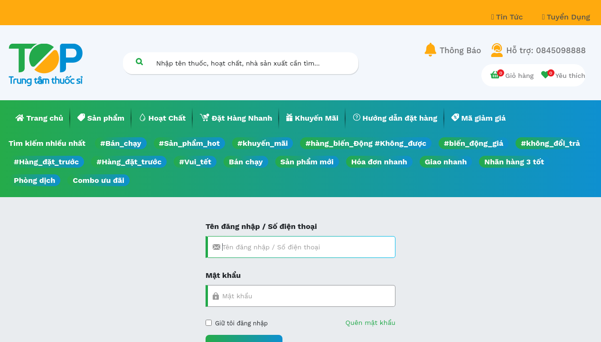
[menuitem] (39, 118)
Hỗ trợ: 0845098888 (546, 50)
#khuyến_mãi (262, 143)
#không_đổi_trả (550, 143)
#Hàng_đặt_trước (46, 161)
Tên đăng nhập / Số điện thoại (261, 226)
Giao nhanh (446, 161)
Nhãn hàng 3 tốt (514, 161)
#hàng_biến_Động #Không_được (365, 143)
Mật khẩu (223, 275)
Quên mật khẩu (370, 322)
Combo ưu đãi (98, 180)
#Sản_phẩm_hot (189, 143)
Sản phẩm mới (307, 161)
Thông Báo (460, 50)
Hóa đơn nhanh (379, 161)
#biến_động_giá (473, 143)
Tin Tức (508, 16)
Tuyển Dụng (566, 16)
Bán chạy (246, 161)
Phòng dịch (34, 180)
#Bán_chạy (120, 143)
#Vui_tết (195, 161)
